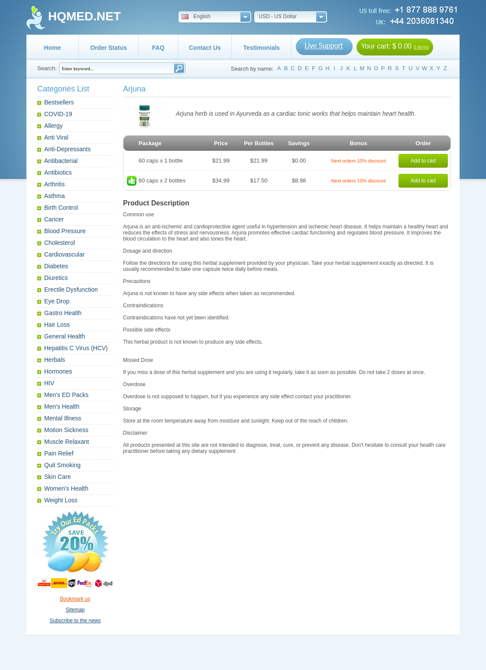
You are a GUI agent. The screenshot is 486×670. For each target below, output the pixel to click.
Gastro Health (62, 312)
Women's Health (66, 488)
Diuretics (56, 277)
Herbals (54, 359)
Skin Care (57, 476)
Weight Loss (61, 500)
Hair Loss (57, 324)
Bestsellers (59, 102)
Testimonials (261, 47)
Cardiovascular (64, 254)
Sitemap (74, 610)
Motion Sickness (66, 429)
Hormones (58, 371)
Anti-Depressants (67, 149)
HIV (49, 383)
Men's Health (61, 406)
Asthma (54, 195)
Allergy (53, 125)
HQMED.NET (84, 16)
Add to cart (423, 161)
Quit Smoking (62, 465)
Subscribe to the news (74, 621)
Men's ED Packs (66, 394)
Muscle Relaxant (66, 441)
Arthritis (54, 184)
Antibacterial (61, 160)
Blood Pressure (65, 231)
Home (52, 47)
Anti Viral (56, 137)
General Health (64, 336)
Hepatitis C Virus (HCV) (76, 348)
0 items (421, 46)
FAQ (158, 47)
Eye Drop (56, 301)
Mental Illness (62, 418)
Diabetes (56, 266)
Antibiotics (58, 172)
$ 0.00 (401, 46)
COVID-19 (58, 114)
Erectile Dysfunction (71, 289)
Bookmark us (75, 599)
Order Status (108, 47)
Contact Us (205, 47)
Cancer (54, 219)
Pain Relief (59, 453)
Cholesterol (59, 242)
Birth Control (61, 207)
